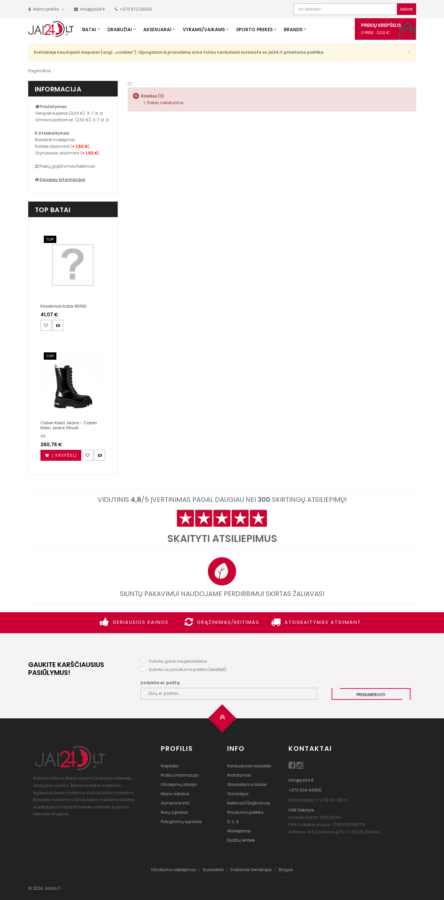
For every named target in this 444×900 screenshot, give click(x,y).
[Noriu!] (130, 84)
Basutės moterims (51, 800)
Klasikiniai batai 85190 (63, 306)
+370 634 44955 (305, 790)
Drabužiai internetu (113, 778)
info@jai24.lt (300, 780)
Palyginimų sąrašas (181, 821)
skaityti (217, 669)
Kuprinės (120, 807)
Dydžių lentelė (241, 840)
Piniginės (60, 814)
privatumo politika (303, 52)
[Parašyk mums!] (89, 9)
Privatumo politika (245, 812)
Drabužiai (119, 29)
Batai (89, 29)
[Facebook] (292, 766)
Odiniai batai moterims (94, 800)
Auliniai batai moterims (110, 793)
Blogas (286, 869)
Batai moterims (49, 778)
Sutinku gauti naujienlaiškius (178, 661)
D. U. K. (233, 821)
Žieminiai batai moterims (95, 785)
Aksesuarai (157, 29)
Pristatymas (239, 775)
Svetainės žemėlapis (251, 869)
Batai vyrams (79, 778)
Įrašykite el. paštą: (160, 683)
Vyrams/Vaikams (204, 29)
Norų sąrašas (174, 812)
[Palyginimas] (57, 325)
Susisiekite (213, 869)
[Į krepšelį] (60, 455)
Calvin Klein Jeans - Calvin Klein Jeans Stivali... (68, 425)
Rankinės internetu (92, 807)
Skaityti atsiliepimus (222, 539)
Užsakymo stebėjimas (173, 869)
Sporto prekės (254, 29)
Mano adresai (175, 794)
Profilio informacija (180, 775)
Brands (293, 29)
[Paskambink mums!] (133, 9)
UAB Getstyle (301, 810)
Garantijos (238, 794)
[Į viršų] (222, 720)
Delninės (41, 814)
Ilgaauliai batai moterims (59, 793)
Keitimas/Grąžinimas (249, 803)
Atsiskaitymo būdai (247, 784)
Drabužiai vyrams (51, 785)
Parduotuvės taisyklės (249, 766)
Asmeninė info (175, 803)
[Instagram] (299, 766)
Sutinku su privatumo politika (178, 669)
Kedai (67, 807)
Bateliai (127, 800)
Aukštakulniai (46, 807)
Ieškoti (406, 9)
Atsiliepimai (239, 831)
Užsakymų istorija (179, 784)
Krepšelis (169, 766)
